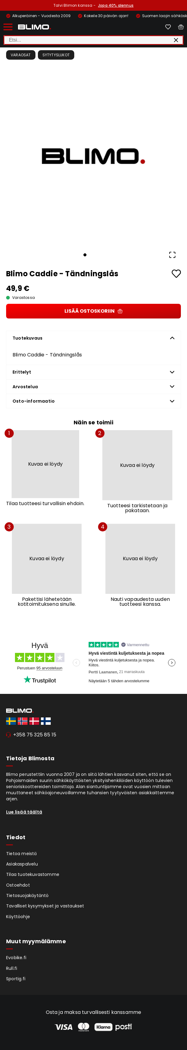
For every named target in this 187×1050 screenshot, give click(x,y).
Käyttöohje (18, 917)
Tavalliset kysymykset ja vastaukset (45, 906)
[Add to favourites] (176, 274)
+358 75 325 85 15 (34, 734)
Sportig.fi (15, 979)
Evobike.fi (16, 958)
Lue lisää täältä (24, 812)
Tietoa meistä (21, 854)
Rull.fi (11, 968)
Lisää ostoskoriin (93, 311)
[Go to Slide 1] (84, 254)
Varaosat (21, 55)
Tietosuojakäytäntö (27, 895)
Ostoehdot (18, 885)
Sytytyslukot (56, 55)
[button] (93, 156)
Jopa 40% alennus (116, 5)
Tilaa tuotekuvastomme (32, 874)
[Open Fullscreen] (172, 255)
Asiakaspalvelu (22, 864)
